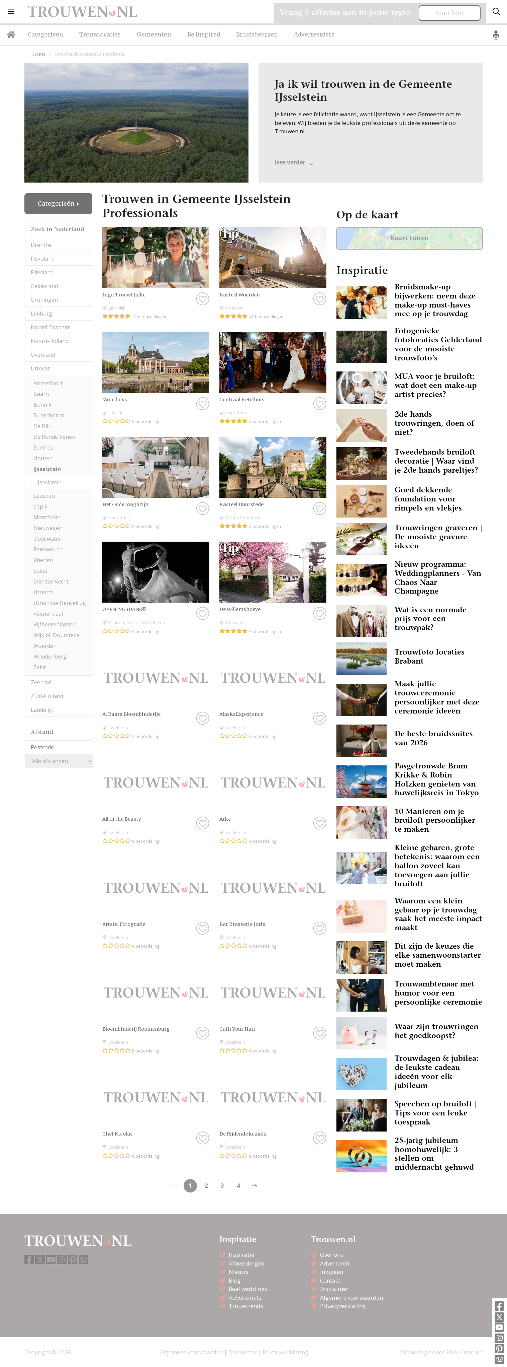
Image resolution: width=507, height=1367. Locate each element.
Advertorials (245, 1297)
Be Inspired (203, 34)
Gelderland (44, 286)
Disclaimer (334, 1289)
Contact (330, 1280)
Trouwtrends (246, 1306)
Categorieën (45, 34)
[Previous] (254, 1185)
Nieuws (238, 1272)
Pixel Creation (464, 1352)
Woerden (45, 646)
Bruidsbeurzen (257, 34)
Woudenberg (50, 656)
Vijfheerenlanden (55, 624)
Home (38, 54)
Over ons (331, 1254)
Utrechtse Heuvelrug (59, 603)
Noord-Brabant (50, 327)
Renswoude (48, 549)
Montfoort (46, 517)
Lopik (40, 506)
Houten (43, 458)
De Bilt (41, 426)
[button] (11, 12)
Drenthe (41, 245)
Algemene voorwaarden (351, 1297)
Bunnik (42, 404)
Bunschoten (48, 415)
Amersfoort (48, 383)
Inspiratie (241, 1254)
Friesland (42, 272)
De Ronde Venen (54, 436)
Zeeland (41, 682)
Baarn (41, 394)
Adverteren (334, 1263)
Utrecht (40, 368)
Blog (235, 1280)
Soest (40, 570)
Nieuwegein (48, 528)
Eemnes (43, 447)
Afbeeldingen (246, 1263)
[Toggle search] (496, 11)
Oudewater (47, 538)
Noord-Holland (50, 341)
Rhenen (43, 560)
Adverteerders (314, 34)
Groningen (44, 299)
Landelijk (42, 709)
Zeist (39, 667)
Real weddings (248, 1289)
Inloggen (331, 1272)
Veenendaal (48, 613)
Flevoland (43, 258)
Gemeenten (154, 34)
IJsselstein (47, 469)
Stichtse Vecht (51, 581)
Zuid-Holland (47, 696)
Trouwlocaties (100, 34)
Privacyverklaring (343, 1306)
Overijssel (43, 354)
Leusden (44, 495)
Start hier (449, 13)
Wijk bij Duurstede (56, 635)
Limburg (41, 313)
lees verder (294, 162)
